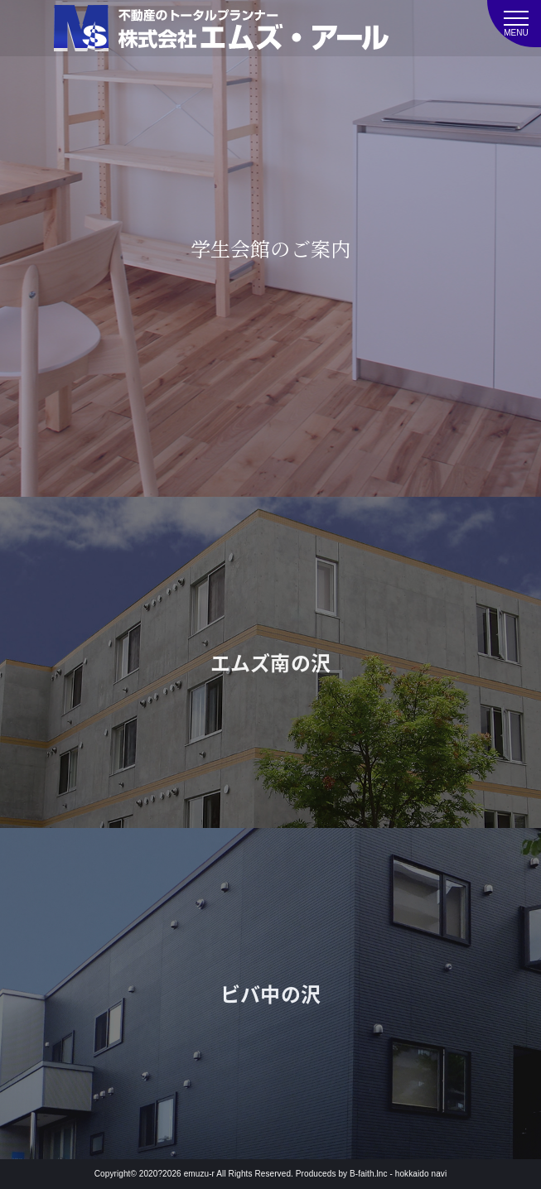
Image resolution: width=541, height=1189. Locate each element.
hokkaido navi (421, 1173)
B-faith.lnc (369, 1173)
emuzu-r (199, 1173)
